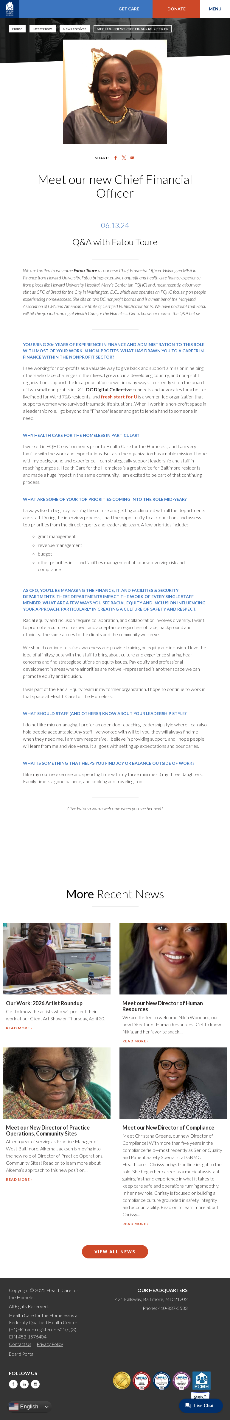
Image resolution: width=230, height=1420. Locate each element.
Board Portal (21, 1354)
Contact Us (20, 1344)
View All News (115, 1251)
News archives (74, 28)
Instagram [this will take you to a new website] (35, 1384)
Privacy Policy (50, 1344)
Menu (215, 8)
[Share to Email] (132, 158)
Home (17, 28)
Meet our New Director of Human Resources (162, 1006)
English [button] (23, 1407)
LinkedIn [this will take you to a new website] (24, 1384)
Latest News (42, 28)
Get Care (129, 8)
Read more (18, 1028)
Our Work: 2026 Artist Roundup (44, 1003)
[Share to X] (124, 158)
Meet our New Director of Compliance (168, 1127)
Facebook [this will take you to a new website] (13, 1384)
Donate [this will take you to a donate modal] (176, 8)
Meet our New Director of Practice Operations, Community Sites (48, 1130)
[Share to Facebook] (116, 158)
